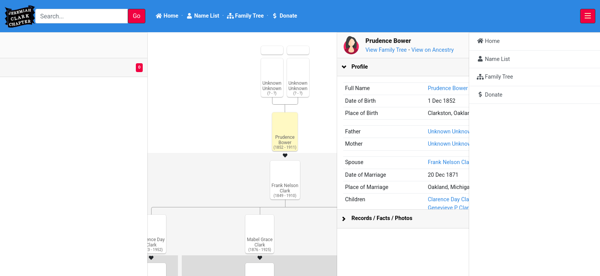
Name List (202, 16)
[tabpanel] (300, 154)
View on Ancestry (551, 50)
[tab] (528, 67)
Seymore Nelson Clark (549, 224)
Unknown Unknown (530, 131)
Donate (284, 16)
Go (136, 16)
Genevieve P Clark (529, 232)
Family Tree (245, 16)
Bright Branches (44, 269)
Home (166, 16)
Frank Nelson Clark (530, 162)
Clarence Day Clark (530, 216)
